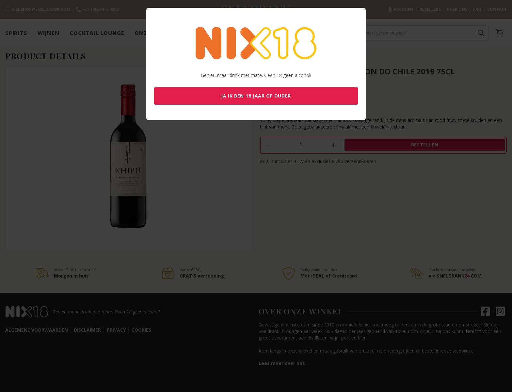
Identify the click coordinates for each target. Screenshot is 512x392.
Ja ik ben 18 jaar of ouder (256, 96)
